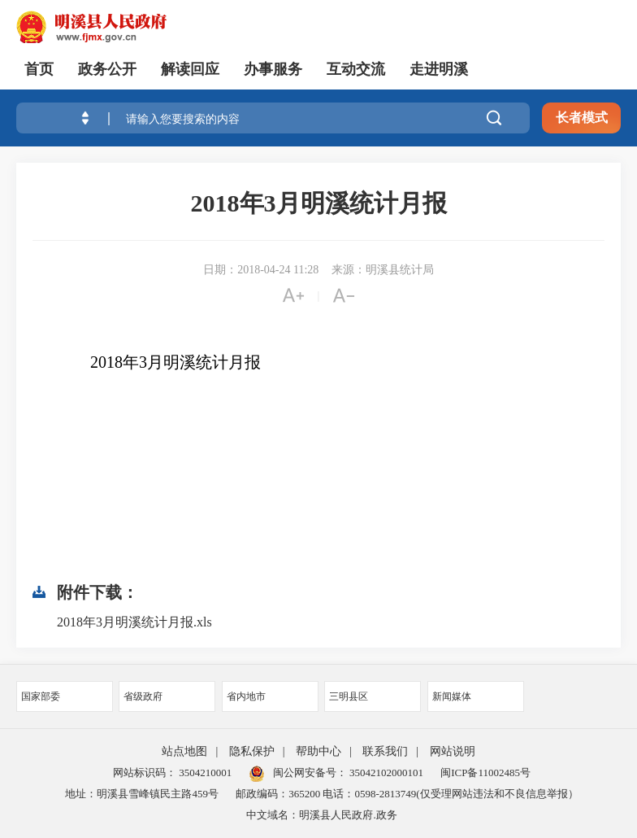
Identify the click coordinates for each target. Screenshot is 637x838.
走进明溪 (439, 69)
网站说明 (452, 751)
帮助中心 (318, 751)
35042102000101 (385, 772)
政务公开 (107, 69)
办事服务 (273, 69)
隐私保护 (252, 751)
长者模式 (582, 117)
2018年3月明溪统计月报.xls (134, 622)
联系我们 (385, 751)
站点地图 (184, 751)
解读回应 (190, 69)
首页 (39, 69)
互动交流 (356, 69)
